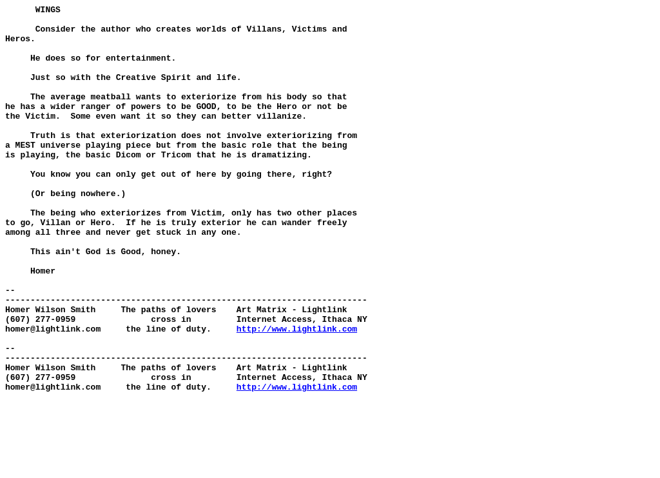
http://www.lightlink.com (297, 394)
